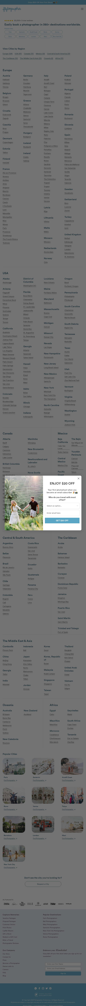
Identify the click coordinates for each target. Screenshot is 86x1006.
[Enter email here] (62, 513)
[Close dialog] (79, 478)
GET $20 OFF (62, 521)
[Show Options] (77, 506)
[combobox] (61, 506)
